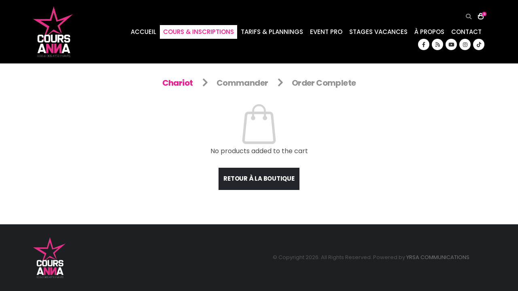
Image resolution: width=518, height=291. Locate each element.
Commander (242, 83)
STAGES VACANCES (378, 31)
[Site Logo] (53, 31)
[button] (468, 16)
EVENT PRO (326, 31)
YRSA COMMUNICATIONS (437, 257)
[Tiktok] (478, 44)
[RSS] (437, 44)
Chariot (177, 83)
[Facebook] (423, 44)
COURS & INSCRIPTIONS (198, 31)
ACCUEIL (143, 31)
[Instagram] (465, 44)
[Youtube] (451, 44)
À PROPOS (429, 31)
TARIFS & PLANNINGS (272, 31)
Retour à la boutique (259, 178)
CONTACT (466, 31)
